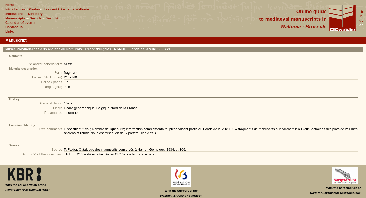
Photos (34, 9)
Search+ (52, 18)
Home (10, 5)
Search (35, 18)
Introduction (15, 9)
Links (9, 31)
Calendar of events (20, 23)
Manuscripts (15, 18)
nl (361, 16)
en (361, 25)
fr (362, 12)
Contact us (14, 27)
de (361, 20)
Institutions (14, 14)
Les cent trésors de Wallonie (66, 9)
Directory (35, 14)
